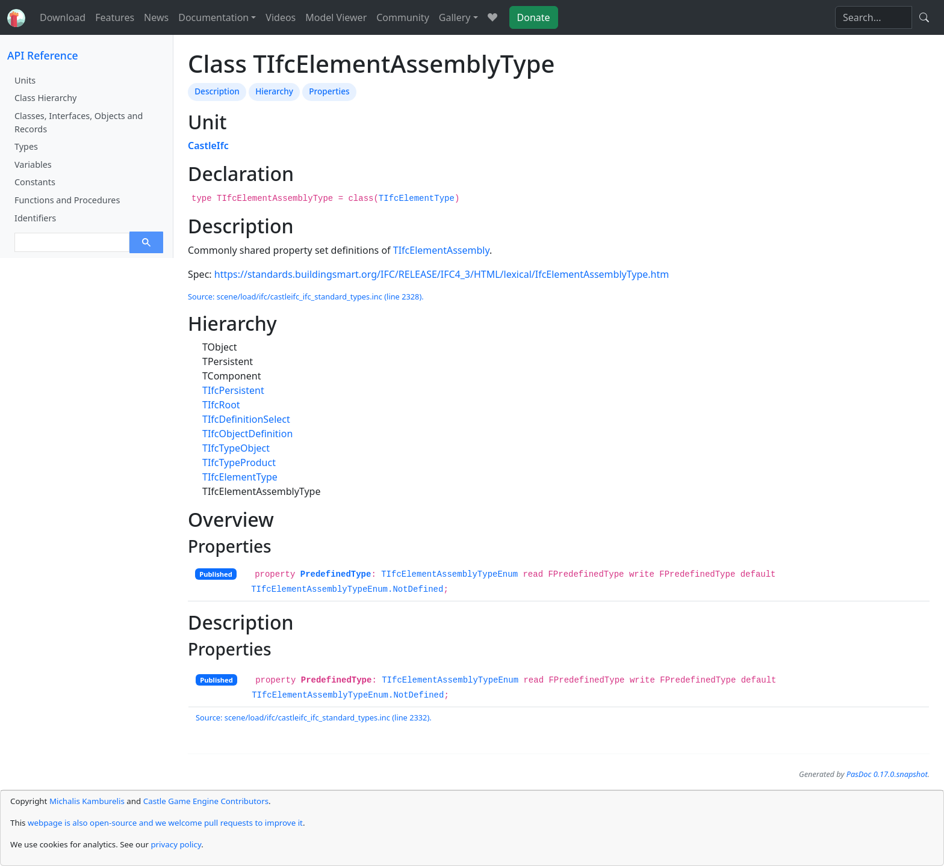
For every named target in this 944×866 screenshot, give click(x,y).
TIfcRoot (221, 404)
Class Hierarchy (45, 97)
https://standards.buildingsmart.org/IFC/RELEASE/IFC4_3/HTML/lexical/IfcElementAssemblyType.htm (441, 274)
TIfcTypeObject (236, 448)
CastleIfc (208, 145)
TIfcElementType (417, 198)
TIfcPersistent (233, 390)
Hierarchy (274, 91)
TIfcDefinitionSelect (246, 419)
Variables (33, 164)
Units (25, 80)
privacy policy (176, 844)
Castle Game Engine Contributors (206, 801)
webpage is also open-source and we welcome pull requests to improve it (165, 822)
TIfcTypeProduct (239, 462)
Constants (34, 182)
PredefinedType (335, 574)
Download (62, 17)
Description (217, 91)
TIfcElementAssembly (441, 250)
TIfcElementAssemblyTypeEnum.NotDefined (347, 589)
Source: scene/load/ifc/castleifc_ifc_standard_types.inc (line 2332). (314, 717)
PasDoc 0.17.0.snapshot (887, 774)
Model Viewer (336, 17)
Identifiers (35, 218)
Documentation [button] (213, 17)
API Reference (42, 55)
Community (402, 17)
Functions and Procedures (67, 200)
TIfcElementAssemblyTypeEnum (449, 574)
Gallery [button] (455, 17)
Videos (281, 17)
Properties (329, 91)
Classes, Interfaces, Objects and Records (78, 122)
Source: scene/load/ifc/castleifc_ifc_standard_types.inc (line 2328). (306, 296)
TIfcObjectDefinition (247, 433)
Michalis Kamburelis (87, 801)
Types (26, 146)
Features (114, 17)
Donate (533, 17)
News (156, 17)
